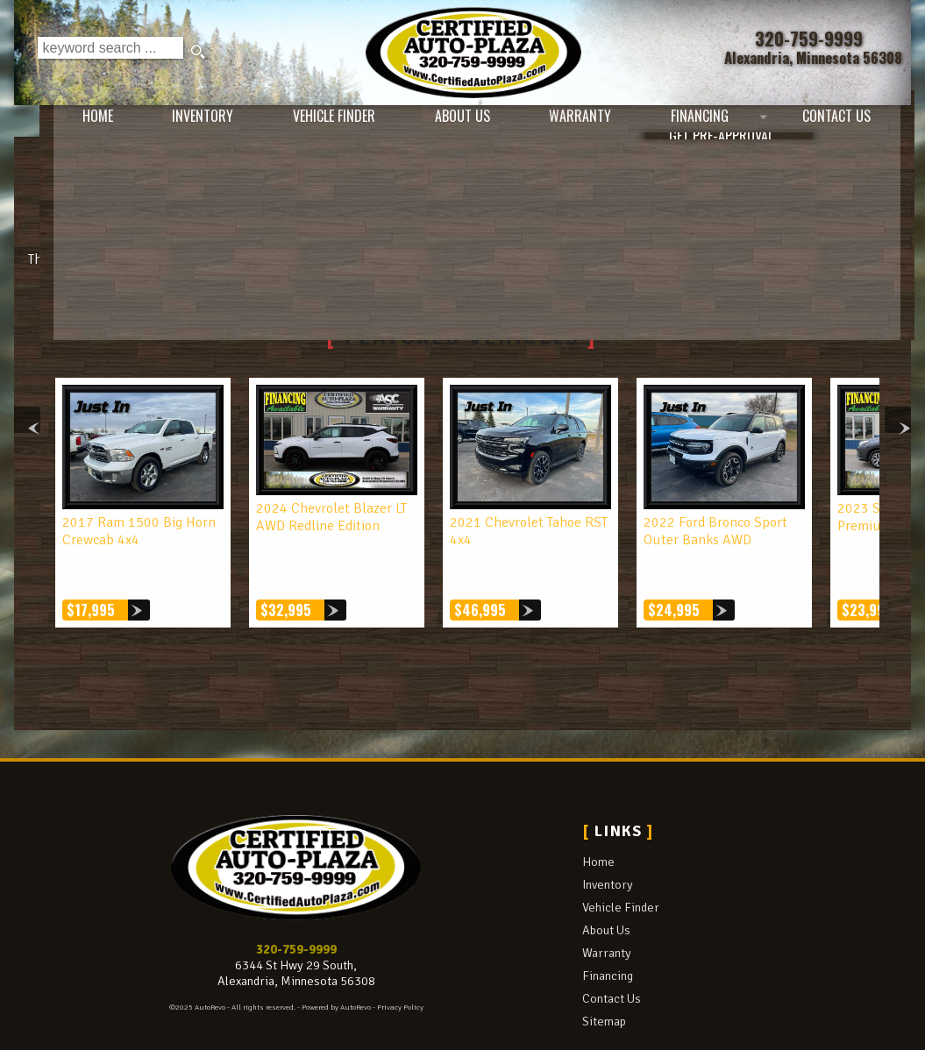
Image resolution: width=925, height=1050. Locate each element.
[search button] (199, 52)
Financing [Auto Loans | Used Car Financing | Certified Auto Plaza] (700, 122)
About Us (606, 893)
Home (598, 826)
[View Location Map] (812, 58)
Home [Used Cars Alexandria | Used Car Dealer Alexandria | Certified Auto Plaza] (61, 122)
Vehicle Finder (620, 870)
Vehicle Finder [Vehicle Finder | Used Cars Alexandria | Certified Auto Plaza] (312, 122)
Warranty (606, 916)
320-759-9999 (296, 912)
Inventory (607, 848)
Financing (607, 939)
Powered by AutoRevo (336, 971)
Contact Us (611, 961)
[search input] (110, 52)
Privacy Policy (400, 971)
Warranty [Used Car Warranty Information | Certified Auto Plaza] (573, 122)
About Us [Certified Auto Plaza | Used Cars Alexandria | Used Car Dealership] (447, 122)
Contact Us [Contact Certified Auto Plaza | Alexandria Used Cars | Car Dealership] (843, 122)
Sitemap (604, 984)
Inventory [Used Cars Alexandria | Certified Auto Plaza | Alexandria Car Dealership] (173, 122)
